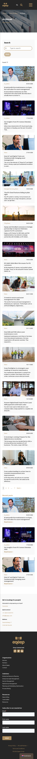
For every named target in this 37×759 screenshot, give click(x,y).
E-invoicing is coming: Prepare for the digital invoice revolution (17, 438)
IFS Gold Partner (22, 745)
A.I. (5, 83)
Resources (5, 702)
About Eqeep (6, 665)
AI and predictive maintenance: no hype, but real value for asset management (18, 88)
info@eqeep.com (7, 615)
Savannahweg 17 (7, 622)
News (8, 83)
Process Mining (6, 688)
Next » (19, 488)
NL (17, 5)
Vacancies (5, 606)
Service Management (8, 681)
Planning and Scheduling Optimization (12, 686)
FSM (5, 223)
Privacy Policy (12, 745)
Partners (4, 663)
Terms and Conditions (19, 748)
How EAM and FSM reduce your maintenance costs (14, 333)
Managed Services (9, 189)
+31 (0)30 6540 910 (7, 613)
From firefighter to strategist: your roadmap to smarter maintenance (16, 369)
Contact (4, 667)
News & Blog (13, 13)
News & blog (5, 697)
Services (4, 660)
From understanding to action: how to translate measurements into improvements (17, 473)
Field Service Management (9, 683)
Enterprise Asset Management (10, 678)
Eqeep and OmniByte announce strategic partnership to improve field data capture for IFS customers (18, 229)
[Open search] (21, 5)
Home (4, 13)
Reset (7, 54)
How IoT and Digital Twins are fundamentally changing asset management (14, 158)
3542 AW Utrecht (7, 625)
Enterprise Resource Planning (10, 676)
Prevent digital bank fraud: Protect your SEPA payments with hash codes (18, 404)
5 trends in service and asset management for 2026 (14, 299)
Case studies (5, 699)
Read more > (8, 522)
